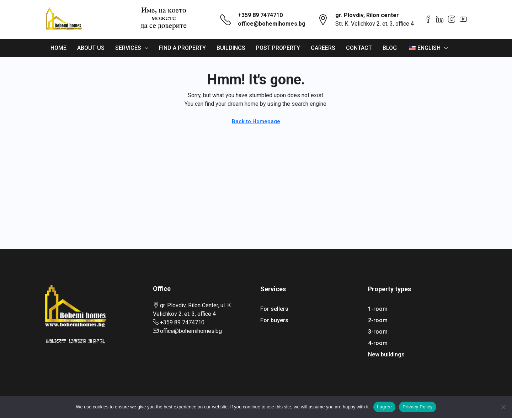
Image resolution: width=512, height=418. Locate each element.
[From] (503, 407)
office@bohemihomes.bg (271, 23)
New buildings (386, 354)
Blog (390, 48)
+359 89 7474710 (260, 15)
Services (128, 48)
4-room (378, 343)
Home (58, 48)
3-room (378, 331)
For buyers (274, 320)
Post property (278, 48)
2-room (378, 320)
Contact (359, 48)
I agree (384, 406)
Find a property (182, 48)
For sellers (274, 308)
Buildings (231, 48)
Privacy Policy (417, 406)
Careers (323, 48)
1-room (378, 308)
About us (91, 48)
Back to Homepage (256, 121)
